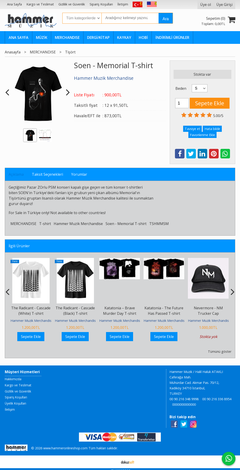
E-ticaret (113, 461)
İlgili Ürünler (19, 245)
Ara (165, 19)
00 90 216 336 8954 (216, 399)
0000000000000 (184, 404)
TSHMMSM (159, 223)
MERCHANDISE (23, 223)
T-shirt (45, 223)
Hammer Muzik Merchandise (78, 223)
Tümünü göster (219, 351)
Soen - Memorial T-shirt (126, 223)
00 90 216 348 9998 (184, 399)
